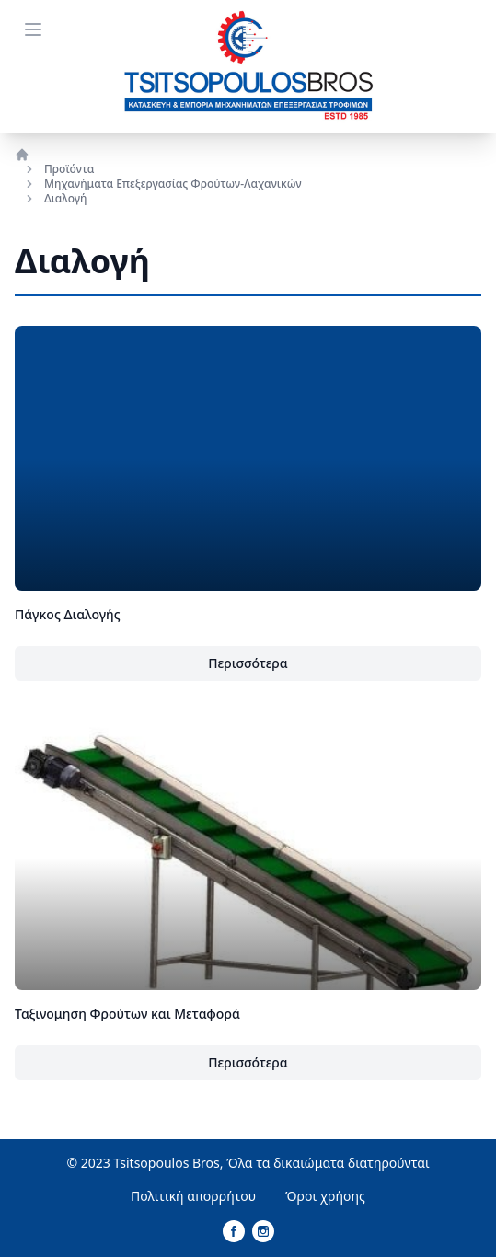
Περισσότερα (247, 663)
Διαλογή (65, 198)
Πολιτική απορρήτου (193, 1196)
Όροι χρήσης (325, 1196)
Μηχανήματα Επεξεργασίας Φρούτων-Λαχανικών (173, 184)
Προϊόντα (69, 169)
